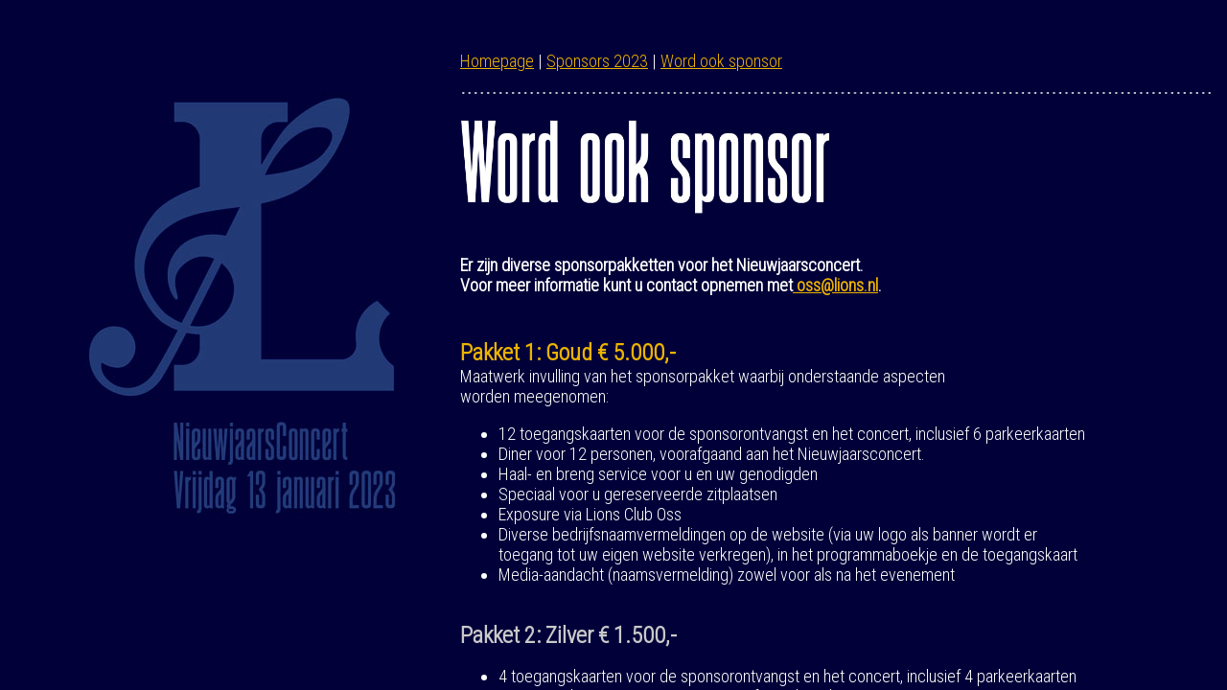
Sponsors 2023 (597, 61)
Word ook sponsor (721, 61)
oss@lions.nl (835, 285)
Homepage (497, 61)
